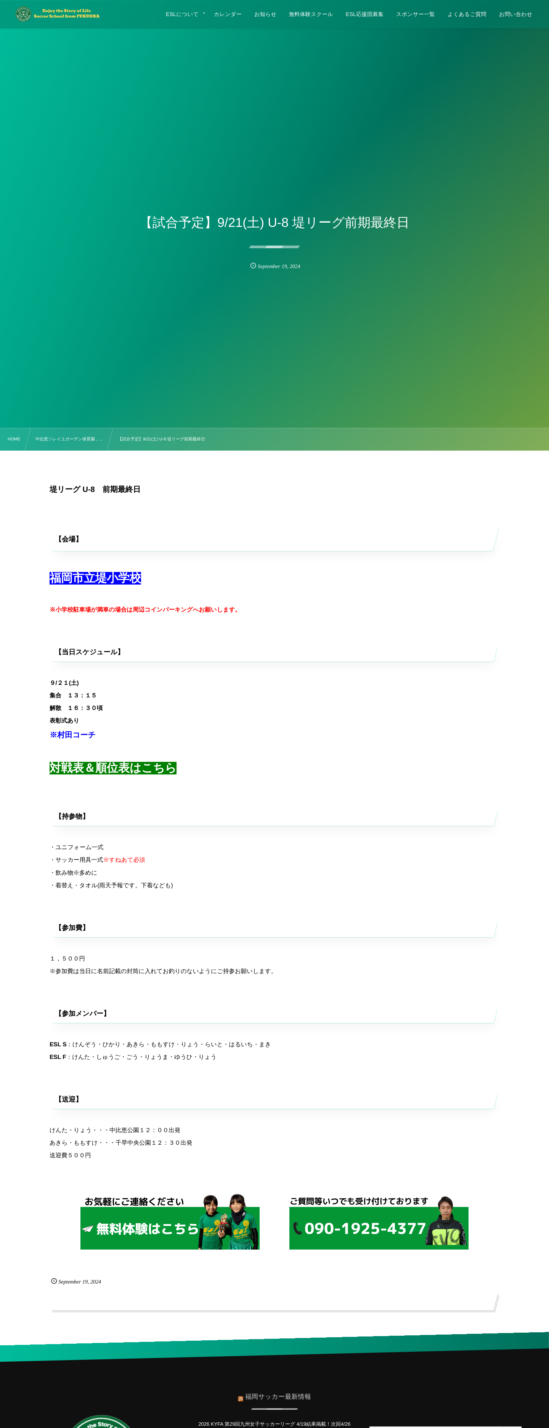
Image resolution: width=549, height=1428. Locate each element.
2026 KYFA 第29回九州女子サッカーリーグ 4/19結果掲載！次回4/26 (274, 1424)
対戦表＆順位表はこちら (113, 768)
